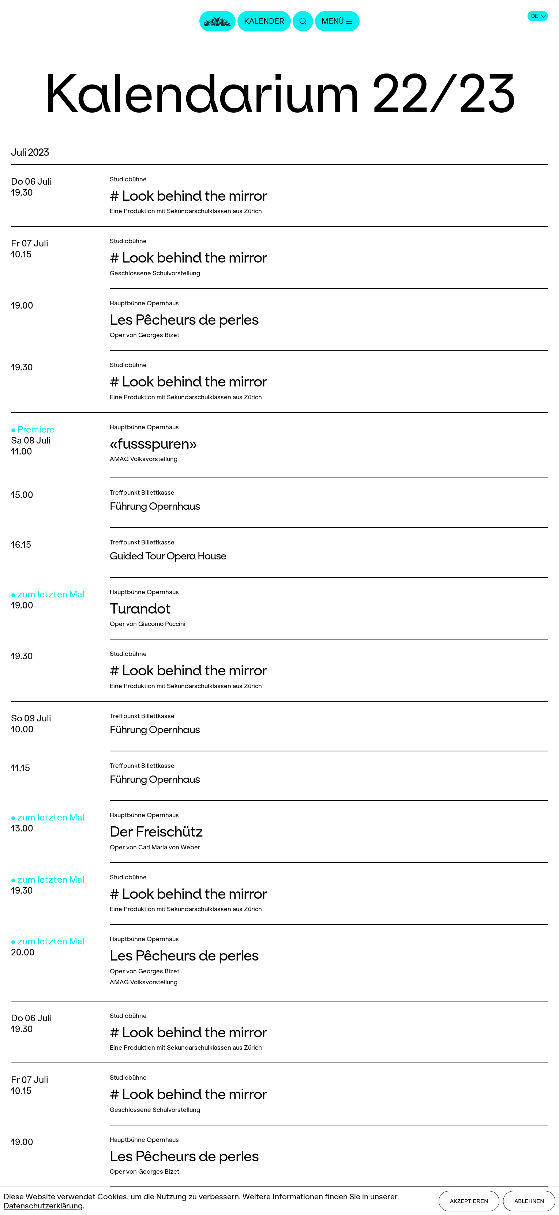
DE (538, 16)
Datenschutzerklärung (43, 1205)
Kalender (264, 21)
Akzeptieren (469, 1201)
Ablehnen (529, 1201)
